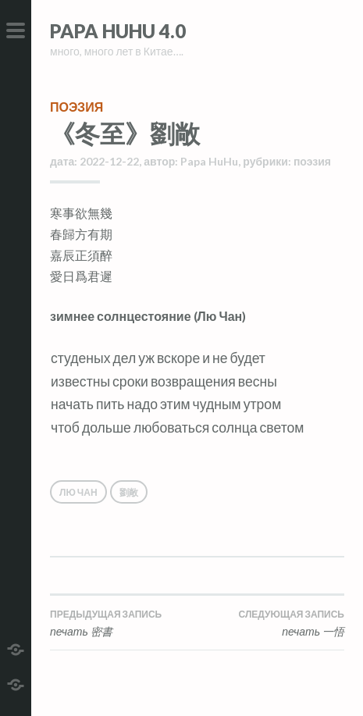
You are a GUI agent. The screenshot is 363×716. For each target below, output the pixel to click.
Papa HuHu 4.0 (118, 31)
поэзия (76, 106)
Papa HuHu (209, 161)
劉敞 (128, 492)
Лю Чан (78, 492)
